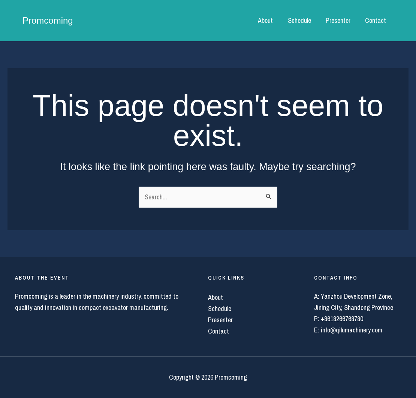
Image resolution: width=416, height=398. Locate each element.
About (269, 20)
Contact (376, 20)
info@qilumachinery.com (352, 330)
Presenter (340, 20)
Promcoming (47, 20)
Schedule (302, 20)
